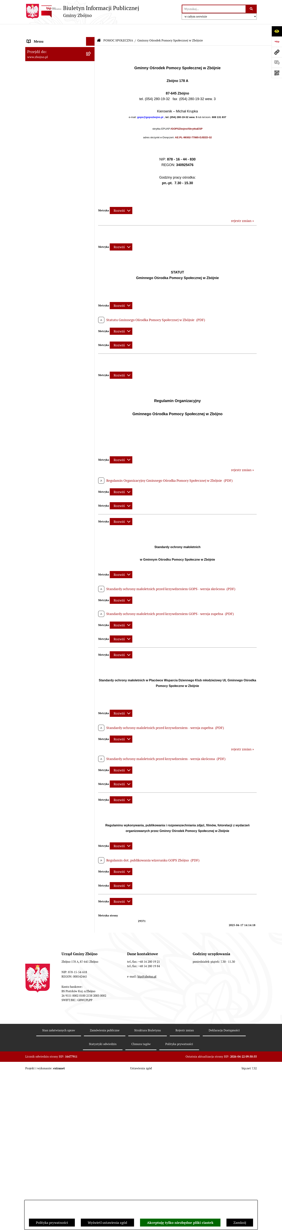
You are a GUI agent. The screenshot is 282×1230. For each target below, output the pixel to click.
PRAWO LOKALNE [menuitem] (41, 318)
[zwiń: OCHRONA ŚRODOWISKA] (91, 652)
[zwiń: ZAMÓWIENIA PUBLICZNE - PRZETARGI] (91, 562)
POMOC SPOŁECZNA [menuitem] (43, 755)
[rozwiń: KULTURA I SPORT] (91, 817)
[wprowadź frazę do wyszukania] (214, 9)
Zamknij (239, 1222)
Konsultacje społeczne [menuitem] (44, 1150)
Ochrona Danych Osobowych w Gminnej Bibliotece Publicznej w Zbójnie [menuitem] (51, 1101)
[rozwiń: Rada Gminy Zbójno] (91, 269)
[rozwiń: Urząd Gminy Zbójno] (91, 280)
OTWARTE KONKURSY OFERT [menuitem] (50, 644)
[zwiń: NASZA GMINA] (91, 47)
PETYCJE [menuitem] (34, 1006)
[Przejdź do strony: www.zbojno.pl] (277, 52)
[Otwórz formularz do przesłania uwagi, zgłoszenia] (277, 62)
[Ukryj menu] (90, 29)
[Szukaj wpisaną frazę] (251, 9)
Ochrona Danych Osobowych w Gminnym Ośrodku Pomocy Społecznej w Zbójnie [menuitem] (51, 1082)
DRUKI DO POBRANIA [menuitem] (44, 1055)
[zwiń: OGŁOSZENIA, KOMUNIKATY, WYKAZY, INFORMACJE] (91, 158)
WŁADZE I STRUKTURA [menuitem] (45, 202)
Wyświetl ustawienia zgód (107, 1222)
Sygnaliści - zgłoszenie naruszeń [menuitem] (51, 1176)
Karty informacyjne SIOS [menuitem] (46, 1124)
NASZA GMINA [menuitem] (38, 47)
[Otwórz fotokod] (277, 73)
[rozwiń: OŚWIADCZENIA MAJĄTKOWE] (91, 895)
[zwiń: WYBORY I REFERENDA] (91, 912)
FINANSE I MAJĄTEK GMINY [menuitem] (49, 468)
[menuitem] (60, 58)
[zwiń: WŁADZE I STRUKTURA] (91, 202)
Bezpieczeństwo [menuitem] (39, 1167)
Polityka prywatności (52, 1222)
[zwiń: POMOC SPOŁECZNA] (91, 756)
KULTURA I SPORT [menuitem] (41, 816)
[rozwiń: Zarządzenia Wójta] (91, 441)
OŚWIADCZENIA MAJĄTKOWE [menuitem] (50, 895)
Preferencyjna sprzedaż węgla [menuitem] (49, 1133)
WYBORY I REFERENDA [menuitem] (45, 912)
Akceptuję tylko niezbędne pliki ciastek (180, 1222)
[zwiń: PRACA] (91, 825)
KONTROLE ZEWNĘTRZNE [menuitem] (47, 904)
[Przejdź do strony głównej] (82, 11)
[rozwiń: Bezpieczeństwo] (91, 1168)
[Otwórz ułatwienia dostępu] (277, 31)
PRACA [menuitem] (32, 825)
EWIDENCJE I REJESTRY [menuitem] (45, 878)
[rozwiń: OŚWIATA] (91, 747)
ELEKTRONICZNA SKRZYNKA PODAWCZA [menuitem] (50, 1043)
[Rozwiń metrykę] (121, 199)
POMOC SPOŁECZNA (118, 29)
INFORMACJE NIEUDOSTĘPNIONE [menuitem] (53, 1032)
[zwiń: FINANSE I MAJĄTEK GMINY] (91, 468)
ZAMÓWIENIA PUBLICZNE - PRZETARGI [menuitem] (48, 564)
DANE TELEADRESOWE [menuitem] (45, 38)
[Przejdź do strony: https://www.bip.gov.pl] (277, 41)
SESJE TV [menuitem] (34, 1023)
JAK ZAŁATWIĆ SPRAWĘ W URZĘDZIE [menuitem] (56, 886)
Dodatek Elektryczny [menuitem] (43, 1141)
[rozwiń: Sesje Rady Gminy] (91, 430)
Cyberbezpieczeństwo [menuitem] (43, 1159)
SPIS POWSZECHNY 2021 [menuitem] (47, 1015)
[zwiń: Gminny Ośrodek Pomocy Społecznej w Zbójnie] (91, 767)
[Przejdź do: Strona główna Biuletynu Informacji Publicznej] (99, 29)
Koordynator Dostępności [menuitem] (46, 1115)
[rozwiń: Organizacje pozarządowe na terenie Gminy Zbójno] (91, 142)
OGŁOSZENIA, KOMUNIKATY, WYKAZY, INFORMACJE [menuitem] (50, 160)
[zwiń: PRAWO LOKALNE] (91, 319)
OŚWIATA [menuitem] (34, 747)
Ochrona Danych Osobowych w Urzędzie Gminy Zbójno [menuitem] (51, 1066)
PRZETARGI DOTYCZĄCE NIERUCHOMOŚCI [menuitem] (46, 866)
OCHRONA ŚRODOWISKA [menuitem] (47, 652)
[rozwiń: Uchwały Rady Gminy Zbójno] (91, 341)
